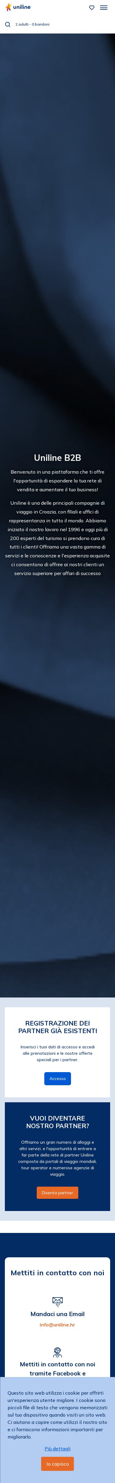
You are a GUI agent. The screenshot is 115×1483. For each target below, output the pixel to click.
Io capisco (57, 1464)
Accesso (57, 1078)
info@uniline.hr (57, 1325)
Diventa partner (57, 1192)
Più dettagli (57, 1449)
